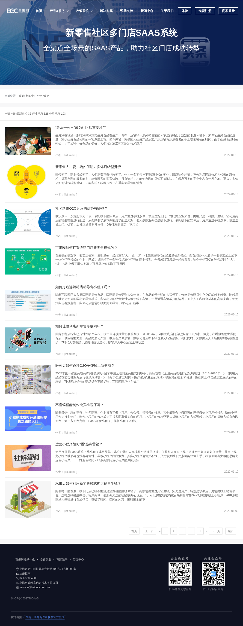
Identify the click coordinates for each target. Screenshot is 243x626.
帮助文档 (126, 11)
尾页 (231, 531)
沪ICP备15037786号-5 (25, 598)
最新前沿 (23, 113)
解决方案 (106, 11)
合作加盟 (45, 559)
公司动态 (57, 113)
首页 (39, 11)
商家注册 (62, 559)
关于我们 (167, 11)
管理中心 (78, 559)
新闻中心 (147, 11)
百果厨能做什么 (25, 559)
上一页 (149, 531)
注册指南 (23, 573)
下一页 (216, 531)
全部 (10, 113)
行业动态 (43, 96)
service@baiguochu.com (33, 587)
